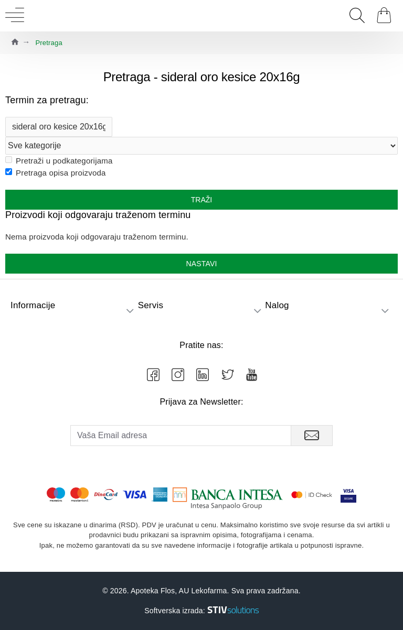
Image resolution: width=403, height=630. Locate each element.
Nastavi (201, 263)
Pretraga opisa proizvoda (55, 172)
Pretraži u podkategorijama (58, 160)
